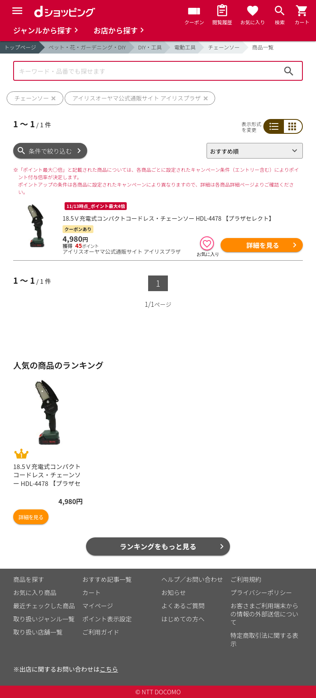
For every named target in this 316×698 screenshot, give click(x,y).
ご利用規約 (245, 579)
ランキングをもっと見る (158, 546)
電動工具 (184, 47)
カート (91, 592)
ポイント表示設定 (107, 618)
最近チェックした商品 (44, 605)
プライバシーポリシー (261, 592)
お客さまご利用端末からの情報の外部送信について (264, 613)
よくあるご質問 (182, 605)
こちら (109, 669)
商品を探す (28, 579)
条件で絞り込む (50, 151)
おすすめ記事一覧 (107, 579)
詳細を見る (262, 245)
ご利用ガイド (100, 632)
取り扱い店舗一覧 (38, 632)
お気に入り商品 (34, 592)
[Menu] (17, 10)
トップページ (20, 47)
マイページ (97, 605)
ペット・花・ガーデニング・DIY (87, 47)
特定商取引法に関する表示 (264, 639)
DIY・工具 (150, 47)
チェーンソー (223, 47)
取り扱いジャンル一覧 (43, 618)
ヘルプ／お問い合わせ (192, 579)
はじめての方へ (182, 618)
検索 (288, 70)
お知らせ (173, 592)
